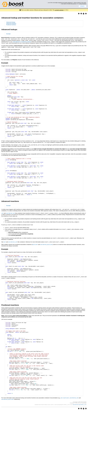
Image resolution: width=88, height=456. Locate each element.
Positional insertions (11, 24)
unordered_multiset (46, 265)
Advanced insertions (11, 23)
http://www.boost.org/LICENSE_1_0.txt (79, 449)
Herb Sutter (63, 3)
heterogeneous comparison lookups (22, 41)
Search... (82, 6)
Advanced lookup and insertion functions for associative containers (32, 18)
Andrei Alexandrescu (72, 3)
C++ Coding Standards (81, 3)
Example (8, 33)
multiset (35, 265)
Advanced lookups (10, 22)
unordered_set (10, 235)
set (2, 235)
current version (59, 10)
